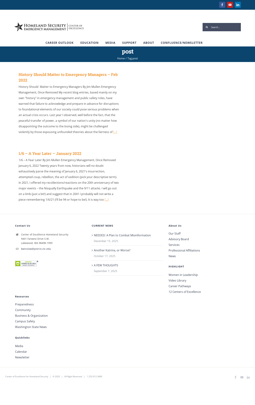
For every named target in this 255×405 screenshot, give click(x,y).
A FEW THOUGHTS (106, 265)
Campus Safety (25, 321)
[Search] (207, 27)
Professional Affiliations (184, 250)
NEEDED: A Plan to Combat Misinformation (122, 235)
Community (23, 310)
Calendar (21, 352)
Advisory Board (179, 239)
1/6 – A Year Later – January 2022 (50, 153)
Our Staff (175, 233)
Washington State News (31, 327)
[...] (115, 132)
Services (174, 245)
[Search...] (222, 27)
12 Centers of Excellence (185, 292)
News (172, 256)
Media (19, 346)
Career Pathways (180, 286)
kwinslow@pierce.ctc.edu (36, 248)
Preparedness (24, 304)
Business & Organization (31, 316)
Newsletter (22, 357)
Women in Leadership (183, 275)
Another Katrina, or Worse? (112, 250)
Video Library (177, 280)
